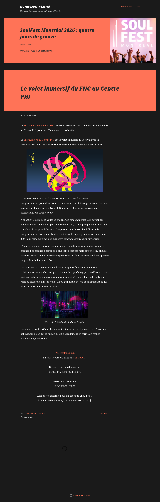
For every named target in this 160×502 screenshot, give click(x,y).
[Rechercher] (126, 6)
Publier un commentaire (42, 51)
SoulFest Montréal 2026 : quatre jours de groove (57, 33)
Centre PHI (79, 357)
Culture (42, 413)
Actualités (32, 413)
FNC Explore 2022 (65, 352)
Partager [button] (24, 51)
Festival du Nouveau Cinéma (40, 125)
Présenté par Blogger (80, 495)
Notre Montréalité (35, 7)
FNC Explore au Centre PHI (39, 139)
